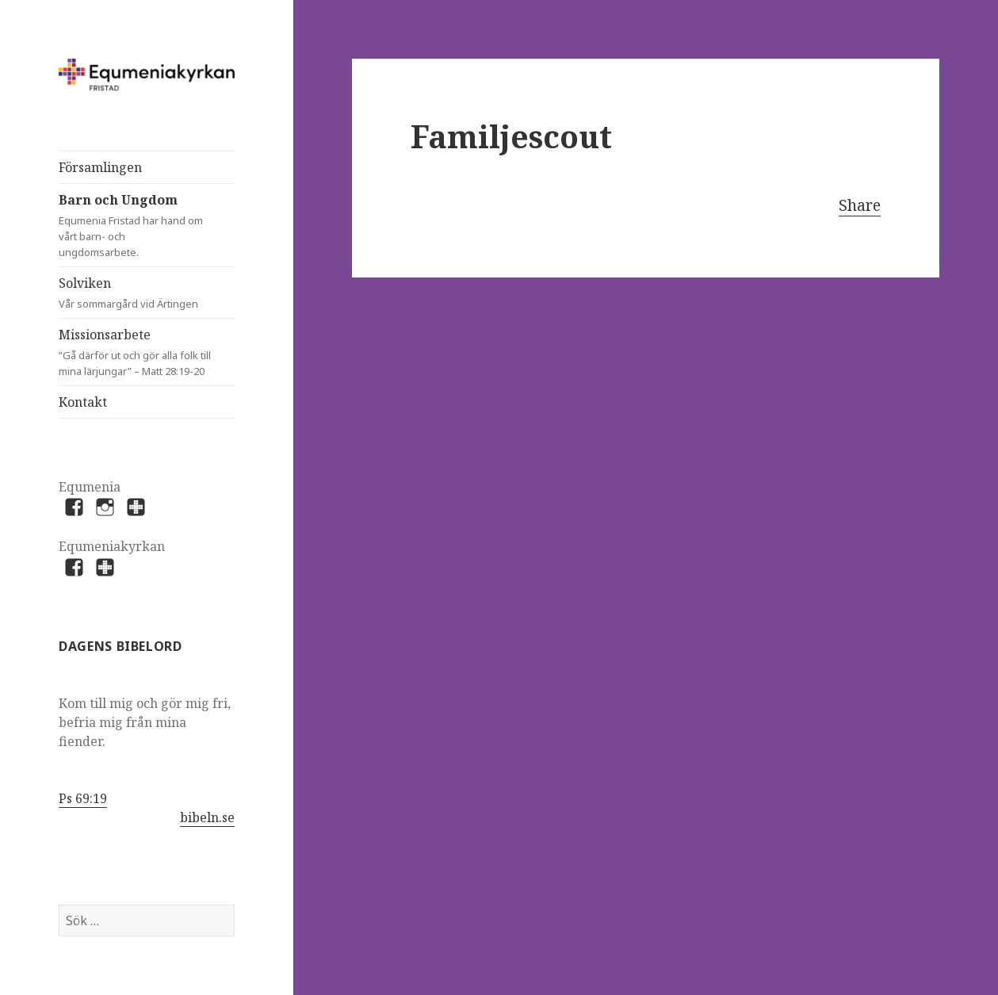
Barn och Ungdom (132, 225)
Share (860, 205)
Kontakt (83, 402)
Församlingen (100, 167)
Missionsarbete (147, 352)
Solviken (132, 293)
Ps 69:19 (83, 798)
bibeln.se (207, 817)
